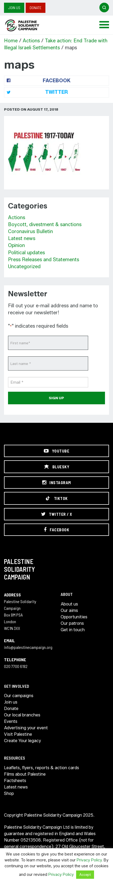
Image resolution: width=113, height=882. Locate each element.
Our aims (69, 610)
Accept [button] (85, 874)
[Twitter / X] (56, 514)
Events (10, 721)
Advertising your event (26, 727)
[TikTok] (56, 498)
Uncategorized (24, 267)
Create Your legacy (22, 740)
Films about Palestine (25, 774)
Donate (35, 7)
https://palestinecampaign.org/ (28, 25)
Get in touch (73, 629)
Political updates (26, 253)
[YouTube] (56, 451)
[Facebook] (56, 530)
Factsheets (15, 780)
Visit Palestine (18, 734)
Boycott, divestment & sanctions (44, 224)
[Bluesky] (56, 466)
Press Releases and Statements (43, 260)
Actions (31, 41)
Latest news (21, 238)
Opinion (16, 245)
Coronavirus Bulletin (30, 231)
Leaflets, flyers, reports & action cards (41, 767)
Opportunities (74, 616)
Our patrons (72, 623)
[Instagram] (56, 482)
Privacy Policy (89, 860)
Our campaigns (18, 695)
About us (69, 604)
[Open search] (104, 7)
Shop (9, 793)
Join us (14, 7)
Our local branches (22, 714)
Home (11, 41)
